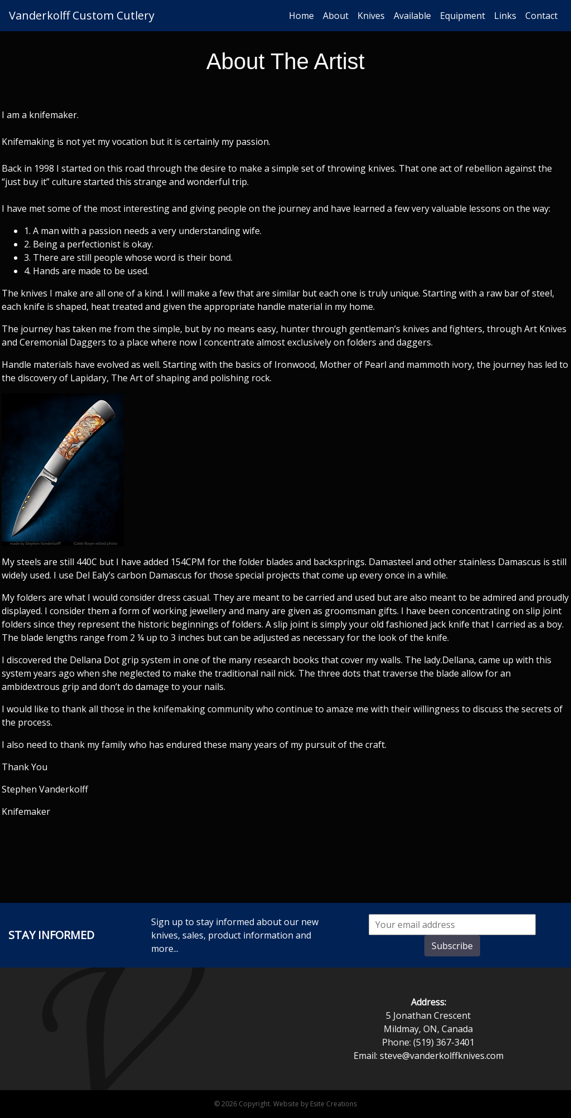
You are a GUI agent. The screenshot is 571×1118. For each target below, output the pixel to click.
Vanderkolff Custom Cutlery (81, 15)
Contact (541, 15)
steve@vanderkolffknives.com (442, 1055)
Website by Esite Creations (315, 1104)
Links (505, 15)
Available (412, 15)
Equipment (462, 15)
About (336, 15)
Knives (371, 15)
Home (301, 15)
